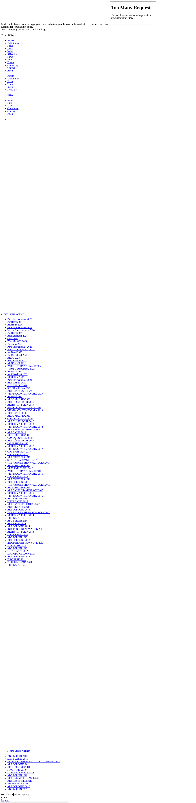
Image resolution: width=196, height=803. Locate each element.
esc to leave (7, 794)
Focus (10, 45)
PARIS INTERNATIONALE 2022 (24, 366)
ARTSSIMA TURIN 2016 (20, 468)
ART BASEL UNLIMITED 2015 (23, 504)
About (10, 70)
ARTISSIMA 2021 (16, 377)
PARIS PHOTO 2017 (17, 443)
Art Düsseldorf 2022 (17, 374)
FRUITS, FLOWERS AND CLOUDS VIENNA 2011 (33, 761)
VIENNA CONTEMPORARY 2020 (25, 393)
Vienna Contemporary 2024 (21, 330)
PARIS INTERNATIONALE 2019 (24, 407)
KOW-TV (12, 54)
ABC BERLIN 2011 (17, 756)
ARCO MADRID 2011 (18, 767)
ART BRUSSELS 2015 (18, 507)
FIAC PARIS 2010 (16, 769)
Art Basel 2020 (14, 396)
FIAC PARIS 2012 (16, 545)
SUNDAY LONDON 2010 (20, 772)
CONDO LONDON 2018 (19, 438)
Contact (11, 68)
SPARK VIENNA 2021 (18, 388)
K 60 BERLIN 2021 (17, 385)
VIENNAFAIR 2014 (17, 518)
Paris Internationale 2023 (19, 346)
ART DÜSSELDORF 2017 (20, 440)
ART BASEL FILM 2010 (19, 781)
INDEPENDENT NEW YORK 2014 (25, 529)
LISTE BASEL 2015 (17, 501)
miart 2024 (12, 338)
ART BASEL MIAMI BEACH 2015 (25, 490)
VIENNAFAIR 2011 (17, 565)
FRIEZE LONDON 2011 (19, 562)
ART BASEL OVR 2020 (19, 391)
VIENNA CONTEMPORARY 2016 (25, 473)
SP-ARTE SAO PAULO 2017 (22, 460)
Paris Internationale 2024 (19, 327)
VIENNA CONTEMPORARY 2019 (25, 410)
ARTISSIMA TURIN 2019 (20, 404)
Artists (10, 40)
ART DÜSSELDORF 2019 (20, 402)
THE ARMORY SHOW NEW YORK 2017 (28, 462)
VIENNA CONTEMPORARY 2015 (25, 496)
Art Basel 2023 (14, 352)
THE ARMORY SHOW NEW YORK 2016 (28, 484)
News (10, 57)
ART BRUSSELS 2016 (18, 479)
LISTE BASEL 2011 (17, 758)
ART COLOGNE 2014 (18, 526)
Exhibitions (13, 43)
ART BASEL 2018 (16, 432)
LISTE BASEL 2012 (17, 551)
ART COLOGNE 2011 (18, 764)
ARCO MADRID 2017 (18, 465)
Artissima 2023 (14, 344)
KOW (10, 95)
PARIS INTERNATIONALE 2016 (24, 471)
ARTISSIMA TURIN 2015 (20, 493)
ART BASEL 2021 (16, 382)
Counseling (13, 65)
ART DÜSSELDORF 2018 (20, 421)
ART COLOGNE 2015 (18, 509)
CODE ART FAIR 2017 (19, 451)
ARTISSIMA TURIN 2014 (20, 515)
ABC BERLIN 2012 (17, 548)
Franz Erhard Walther (13, 314)
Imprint (5, 800)
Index (10, 51)
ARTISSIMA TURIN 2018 (20, 424)
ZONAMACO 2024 (17, 341)
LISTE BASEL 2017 (17, 454)
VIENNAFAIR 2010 (17, 783)
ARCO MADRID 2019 (18, 415)
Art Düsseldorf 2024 (17, 335)
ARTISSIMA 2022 (16, 363)
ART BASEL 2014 (16, 523)
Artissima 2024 (14, 324)
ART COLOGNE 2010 (18, 786)
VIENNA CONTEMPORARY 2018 (25, 427)
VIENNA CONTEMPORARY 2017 (25, 449)
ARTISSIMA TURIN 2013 (20, 531)
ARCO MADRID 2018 (18, 435)
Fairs (9, 59)
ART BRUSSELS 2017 (18, 457)
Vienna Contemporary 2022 (21, 369)
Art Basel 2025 (14, 322)
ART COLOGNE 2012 (18, 556)
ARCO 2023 (13, 357)
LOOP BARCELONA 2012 (21, 554)
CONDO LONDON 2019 (19, 418)
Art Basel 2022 (14, 371)
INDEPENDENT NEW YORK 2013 (25, 542)
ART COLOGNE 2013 (18, 540)
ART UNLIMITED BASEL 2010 (23, 778)
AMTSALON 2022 (16, 360)
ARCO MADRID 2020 (18, 399)
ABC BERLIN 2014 (17, 520)
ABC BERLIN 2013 (17, 537)
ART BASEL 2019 (16, 413)
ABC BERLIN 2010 (17, 775)
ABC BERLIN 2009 (17, 789)
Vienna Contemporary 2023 (21, 349)
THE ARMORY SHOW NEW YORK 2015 (28, 512)
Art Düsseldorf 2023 (17, 355)
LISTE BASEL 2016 (17, 476)
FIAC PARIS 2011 (16, 559)
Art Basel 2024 (14, 333)
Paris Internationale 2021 (19, 380)
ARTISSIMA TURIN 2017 (20, 446)
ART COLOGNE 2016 (18, 482)
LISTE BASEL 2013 (17, 534)
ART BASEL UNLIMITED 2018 (23, 429)
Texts (10, 48)
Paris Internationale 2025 (19, 319)
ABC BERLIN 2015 (17, 498)
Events (10, 62)
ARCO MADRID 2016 (18, 487)
